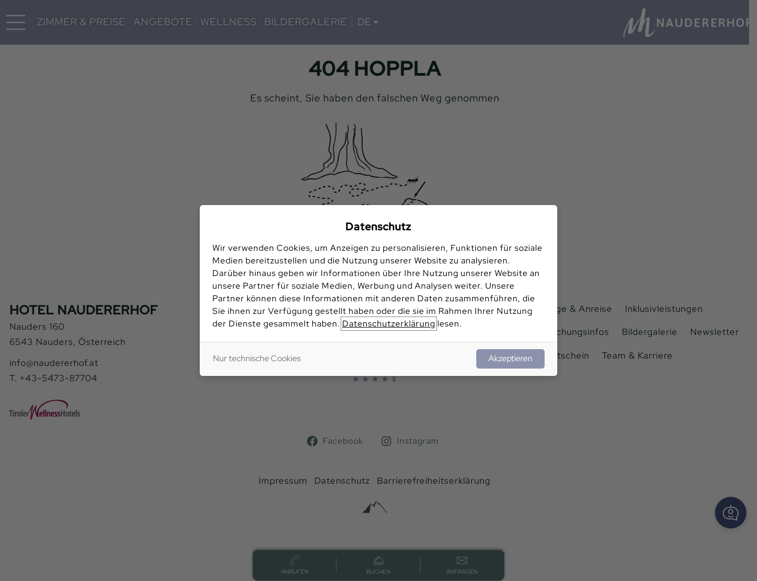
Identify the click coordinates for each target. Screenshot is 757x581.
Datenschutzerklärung (388, 323)
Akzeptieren (510, 358)
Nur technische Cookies (257, 358)
